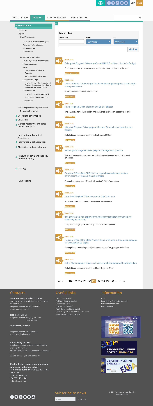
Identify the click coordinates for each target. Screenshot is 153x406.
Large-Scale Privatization (30, 57)
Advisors (26, 67)
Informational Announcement (37, 94)
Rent (77, 73)
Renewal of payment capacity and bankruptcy (31, 157)
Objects (21, 34)
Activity (38, 17)
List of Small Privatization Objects (36, 41)
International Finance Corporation (114, 301)
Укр (133, 3)
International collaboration (30, 141)
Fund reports (24, 180)
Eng (139, 3)
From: (88, 38)
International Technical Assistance (30, 136)
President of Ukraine (64, 298)
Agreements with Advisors (35, 76)
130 (80, 281)
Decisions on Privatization (33, 45)
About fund (20, 17)
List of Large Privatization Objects (36, 61)
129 (75, 281)
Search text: (64, 38)
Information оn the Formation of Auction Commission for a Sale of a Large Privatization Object (38, 85)
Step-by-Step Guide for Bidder (37, 97)
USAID (103, 298)
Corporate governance (28, 115)
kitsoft (126, 394)
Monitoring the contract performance (33, 107)
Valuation (21, 119)
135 (103, 281)
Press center (79, 17)
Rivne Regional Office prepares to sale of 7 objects (89, 107)
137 (112, 281)
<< (59, 281)
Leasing (20, 168)
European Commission (110, 304)
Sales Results (28, 51)
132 (89, 281)
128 (71, 281)
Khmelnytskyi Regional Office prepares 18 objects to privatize (94, 150)
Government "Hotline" (64, 306)
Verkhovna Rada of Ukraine (66, 301)
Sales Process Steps (30, 79)
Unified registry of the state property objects (30, 125)
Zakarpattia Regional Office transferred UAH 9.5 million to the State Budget (100, 63)
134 (98, 281)
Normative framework (29, 111)
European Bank (107, 306)
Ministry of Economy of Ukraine (68, 314)
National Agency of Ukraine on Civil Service (72, 311)
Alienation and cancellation (30, 147)
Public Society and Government (68, 309)
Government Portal (63, 304)
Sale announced (29, 48)
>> (124, 281)
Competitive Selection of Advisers (34, 72)
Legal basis (22, 30)
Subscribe (82, 399)
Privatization (23, 25)
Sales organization (30, 64)
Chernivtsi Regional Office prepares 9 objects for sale (90, 196)
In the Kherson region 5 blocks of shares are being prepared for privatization (101, 263)
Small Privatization (27, 37)
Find (133, 49)
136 (107, 281)
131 (84, 281)
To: (115, 38)
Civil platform (56, 17)
